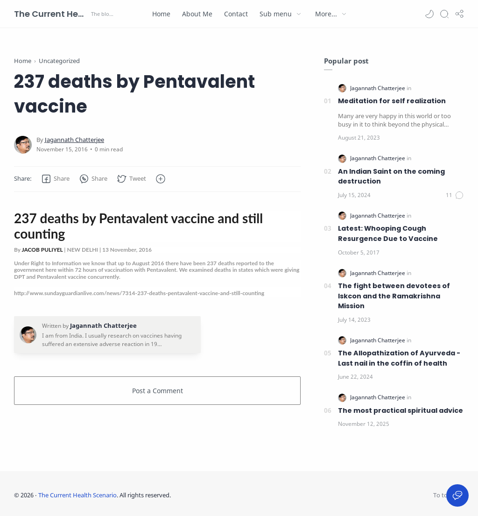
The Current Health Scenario (51, 14)
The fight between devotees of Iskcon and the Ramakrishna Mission (394, 296)
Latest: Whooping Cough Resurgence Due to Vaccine (388, 233)
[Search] (444, 14)
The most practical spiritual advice (400, 410)
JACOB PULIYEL (42, 249)
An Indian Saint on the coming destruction (391, 176)
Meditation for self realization (392, 101)
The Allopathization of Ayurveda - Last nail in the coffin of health (399, 358)
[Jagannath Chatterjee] (74, 140)
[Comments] (455, 195)
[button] (429, 14)
